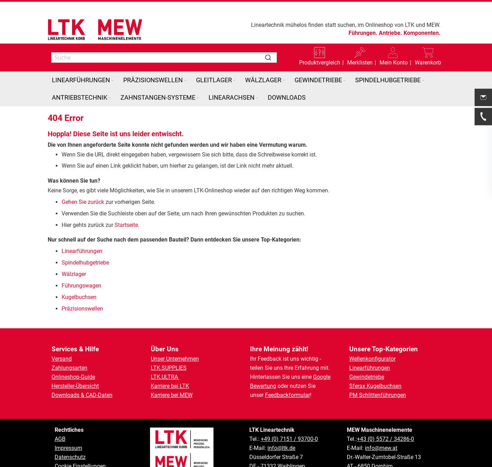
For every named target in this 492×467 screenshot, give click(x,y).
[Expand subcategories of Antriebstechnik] (109, 98)
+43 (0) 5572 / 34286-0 (385, 439)
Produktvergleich (319, 62)
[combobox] (164, 57)
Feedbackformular (287, 395)
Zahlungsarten (69, 368)
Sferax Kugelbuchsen (375, 386)
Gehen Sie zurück (83, 202)
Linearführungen (83, 251)
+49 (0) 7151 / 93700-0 (289, 439)
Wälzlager (74, 274)
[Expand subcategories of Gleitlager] (234, 80)
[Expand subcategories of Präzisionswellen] (185, 80)
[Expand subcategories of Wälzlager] (283, 80)
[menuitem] (83, 80)
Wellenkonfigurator (372, 358)
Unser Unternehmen (175, 358)
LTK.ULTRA (165, 377)
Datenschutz (70, 457)
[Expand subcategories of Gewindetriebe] (344, 80)
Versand (62, 358)
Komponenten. (422, 33)
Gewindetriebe (366, 377)
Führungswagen (81, 285)
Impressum (68, 448)
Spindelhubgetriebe (85, 262)
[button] (393, 57)
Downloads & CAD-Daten (82, 395)
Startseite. (127, 225)
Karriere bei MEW (172, 395)
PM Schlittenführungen (377, 395)
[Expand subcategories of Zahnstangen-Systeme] (197, 98)
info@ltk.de (281, 448)
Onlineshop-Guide (73, 377)
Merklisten (360, 62)
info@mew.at (381, 448)
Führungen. (363, 33)
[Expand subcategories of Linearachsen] (257, 98)
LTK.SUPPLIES (169, 368)
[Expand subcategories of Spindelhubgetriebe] (423, 80)
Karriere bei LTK (170, 386)
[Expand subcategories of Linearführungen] (112, 80)
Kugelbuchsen (79, 297)
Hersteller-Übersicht (75, 386)
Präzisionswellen (82, 308)
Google (321, 377)
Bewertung (263, 386)
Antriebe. (390, 33)
